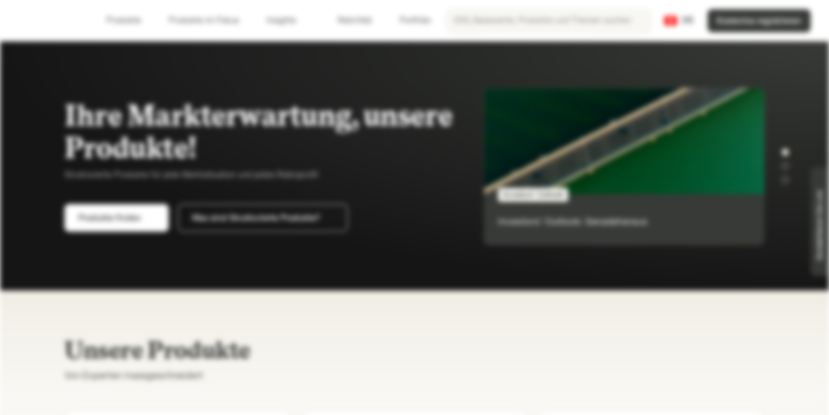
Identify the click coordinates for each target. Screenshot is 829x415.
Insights (288, 20)
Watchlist (348, 20)
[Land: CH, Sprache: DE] (679, 20)
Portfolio (408, 20)
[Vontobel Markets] (49, 21)
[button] (785, 152)
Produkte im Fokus (211, 20)
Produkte (131, 20)
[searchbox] (549, 20)
